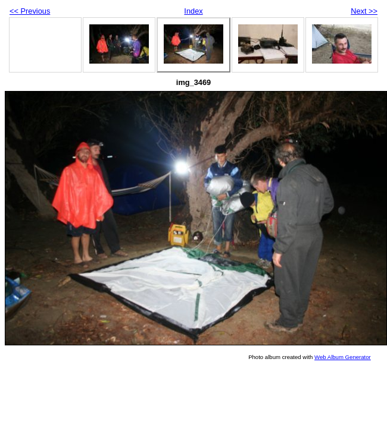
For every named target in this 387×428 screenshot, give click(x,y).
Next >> (364, 11)
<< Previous (30, 11)
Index (193, 11)
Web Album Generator (342, 357)
